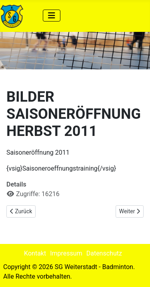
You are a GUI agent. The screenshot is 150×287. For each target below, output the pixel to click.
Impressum (66, 253)
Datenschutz (104, 253)
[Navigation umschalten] (51, 16)
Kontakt (35, 253)
